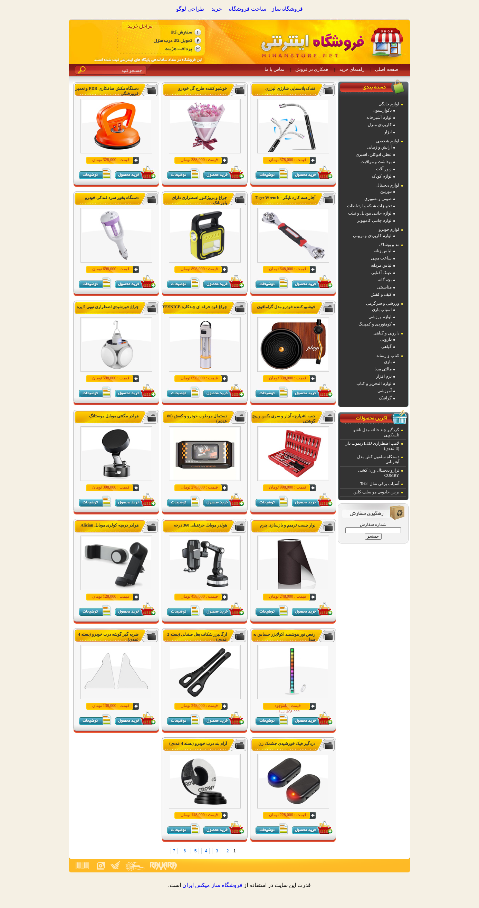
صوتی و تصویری (378, 198)
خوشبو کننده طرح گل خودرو (202, 88)
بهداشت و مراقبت (376, 161)
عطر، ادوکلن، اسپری (374, 154)
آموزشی (384, 390)
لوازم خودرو (389, 229)
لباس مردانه (381, 265)
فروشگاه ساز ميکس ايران (212, 885)
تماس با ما (275, 69)
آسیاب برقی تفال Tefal (379, 483)
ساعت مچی (381, 258)
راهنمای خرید (351, 69)
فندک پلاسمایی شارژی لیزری (290, 88)
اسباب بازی (382, 309)
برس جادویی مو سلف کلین (376, 492)
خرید (216, 9)
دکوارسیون (382, 110)
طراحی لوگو (190, 9)
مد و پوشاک (389, 244)
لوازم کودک (382, 176)
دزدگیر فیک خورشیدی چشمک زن (286, 743)
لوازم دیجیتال (387, 185)
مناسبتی (384, 287)
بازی (388, 361)
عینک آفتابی (381, 272)
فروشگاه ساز (287, 9)
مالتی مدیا (383, 369)
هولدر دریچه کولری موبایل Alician (109, 525)
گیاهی (386, 346)
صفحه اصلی (386, 69)
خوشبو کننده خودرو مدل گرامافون (286, 306)
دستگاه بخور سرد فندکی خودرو (111, 197)
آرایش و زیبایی (379, 147)
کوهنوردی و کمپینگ (375, 324)
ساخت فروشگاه (247, 9)
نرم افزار (384, 376)
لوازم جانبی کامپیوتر (374, 220)
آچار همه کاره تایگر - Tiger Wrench (285, 197)
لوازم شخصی (387, 141)
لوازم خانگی (389, 104)
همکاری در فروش (311, 69)
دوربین (386, 191)
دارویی (386, 339)
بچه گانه (385, 279)
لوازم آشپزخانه (379, 117)
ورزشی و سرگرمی (382, 303)
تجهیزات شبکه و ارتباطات (369, 206)
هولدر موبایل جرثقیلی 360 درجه (200, 525)
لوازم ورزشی (380, 316)
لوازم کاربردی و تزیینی (372, 235)
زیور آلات (384, 169)
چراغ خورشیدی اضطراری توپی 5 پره (107, 306)
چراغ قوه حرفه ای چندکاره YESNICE (194, 306)
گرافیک (385, 398)
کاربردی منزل (380, 124)
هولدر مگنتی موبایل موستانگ (113, 416)
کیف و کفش (381, 294)
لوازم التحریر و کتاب (374, 383)
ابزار (388, 132)
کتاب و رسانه (387, 355)
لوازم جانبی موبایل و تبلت (370, 213)
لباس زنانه (383, 250)
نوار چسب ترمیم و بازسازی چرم (287, 525)
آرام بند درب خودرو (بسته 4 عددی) (198, 743)
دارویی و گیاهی (386, 333)
